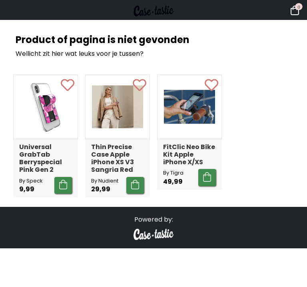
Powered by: (153, 219)
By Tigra (173, 172)
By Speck (30, 180)
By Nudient (104, 180)
